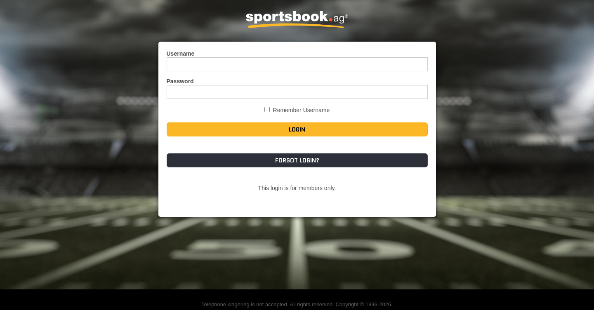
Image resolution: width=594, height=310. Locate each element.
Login (297, 129)
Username (181, 53)
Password (180, 81)
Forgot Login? (297, 160)
